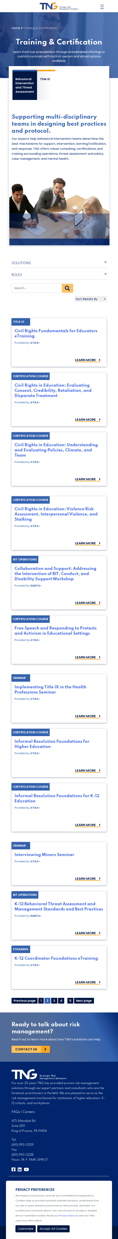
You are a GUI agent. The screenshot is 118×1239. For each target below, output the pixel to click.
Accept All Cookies (53, 1229)
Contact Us (26, 1049)
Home (16, 28)
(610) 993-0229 (23, 1144)
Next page (84, 1001)
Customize (25, 1229)
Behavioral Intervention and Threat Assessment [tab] (24, 85)
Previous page (25, 1001)
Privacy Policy (67, 1215)
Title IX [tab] (45, 79)
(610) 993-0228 (22, 1154)
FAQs (16, 1112)
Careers (29, 1112)
